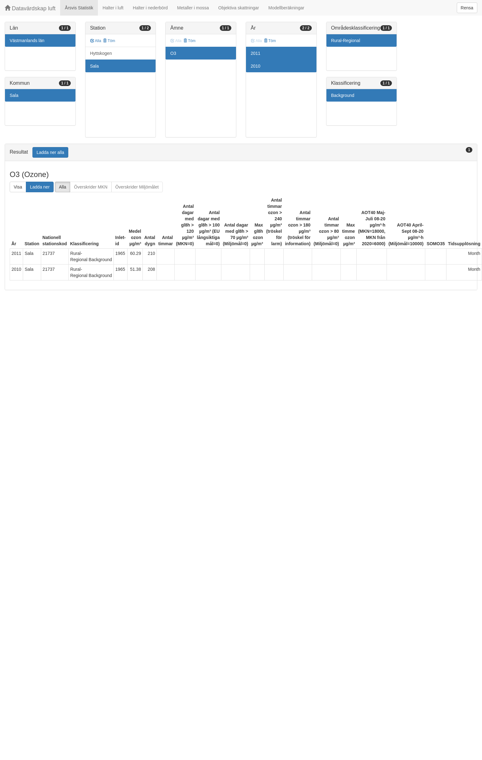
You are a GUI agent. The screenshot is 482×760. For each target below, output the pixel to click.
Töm (109, 41)
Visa (18, 186)
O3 (173, 53)
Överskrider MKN (90, 186)
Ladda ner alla (50, 152)
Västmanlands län (27, 40)
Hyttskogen (101, 53)
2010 (255, 66)
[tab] (241, 152)
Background (342, 95)
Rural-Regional (345, 40)
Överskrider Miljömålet (137, 186)
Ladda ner (40, 186)
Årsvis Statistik (79, 7)
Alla (95, 41)
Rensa (467, 7)
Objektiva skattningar (238, 7)
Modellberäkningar (286, 7)
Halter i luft (113, 7)
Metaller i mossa (193, 7)
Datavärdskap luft (30, 8)
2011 (255, 53)
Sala (14, 95)
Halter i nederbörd (150, 7)
